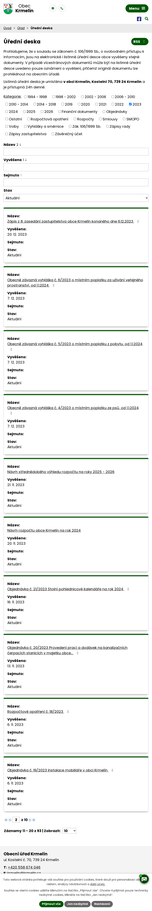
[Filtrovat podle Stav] (76, 198)
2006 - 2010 (125, 96)
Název (11, 144)
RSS (139, 41)
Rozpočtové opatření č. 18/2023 (38, 711)
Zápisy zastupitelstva (27, 133)
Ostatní (15, 118)
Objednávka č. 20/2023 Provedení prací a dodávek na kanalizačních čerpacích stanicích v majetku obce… (67, 650)
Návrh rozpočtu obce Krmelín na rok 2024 (44, 530)
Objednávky (116, 111)
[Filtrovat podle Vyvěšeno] (76, 167)
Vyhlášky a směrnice (46, 126)
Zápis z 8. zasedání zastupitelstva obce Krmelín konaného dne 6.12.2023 (74, 221)
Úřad (21, 28)
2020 (85, 104)
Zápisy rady (120, 126)
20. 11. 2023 (16, 543)
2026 (48, 111)
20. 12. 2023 (17, 234)
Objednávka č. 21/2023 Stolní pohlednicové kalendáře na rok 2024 (69, 589)
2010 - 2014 (18, 104)
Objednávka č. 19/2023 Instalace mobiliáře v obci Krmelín (61, 770)
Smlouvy (110, 118)
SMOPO (132, 118)
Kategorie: (12, 96)
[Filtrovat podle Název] (76, 152)
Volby (14, 126)
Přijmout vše (51, 904)
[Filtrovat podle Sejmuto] (76, 182)
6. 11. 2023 (15, 724)
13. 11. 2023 (15, 666)
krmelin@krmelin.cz (24, 873)
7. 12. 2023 (16, 298)
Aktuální (14, 255)
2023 (137, 104)
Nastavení (102, 904)
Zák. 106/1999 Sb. (86, 126)
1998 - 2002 (66, 96)
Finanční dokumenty (79, 111)
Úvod (7, 28)
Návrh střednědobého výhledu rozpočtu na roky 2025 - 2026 (60, 471)
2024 (13, 111)
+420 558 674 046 (24, 867)
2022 (119, 104)
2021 (102, 104)
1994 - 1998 (37, 96)
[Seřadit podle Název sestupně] (20, 145)
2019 (68, 104)
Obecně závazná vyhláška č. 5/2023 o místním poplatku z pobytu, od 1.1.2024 (74, 346)
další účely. (97, 884)
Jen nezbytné (77, 904)
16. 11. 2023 (15, 602)
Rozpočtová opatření (49, 118)
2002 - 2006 (95, 96)
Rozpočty (85, 118)
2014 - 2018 (46, 104)
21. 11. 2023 (15, 484)
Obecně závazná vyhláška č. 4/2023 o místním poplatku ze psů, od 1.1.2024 (73, 410)
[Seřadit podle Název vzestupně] (20, 143)
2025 (31, 111)
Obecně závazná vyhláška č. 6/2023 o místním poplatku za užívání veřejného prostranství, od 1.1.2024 (75, 282)
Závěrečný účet (68, 133)
